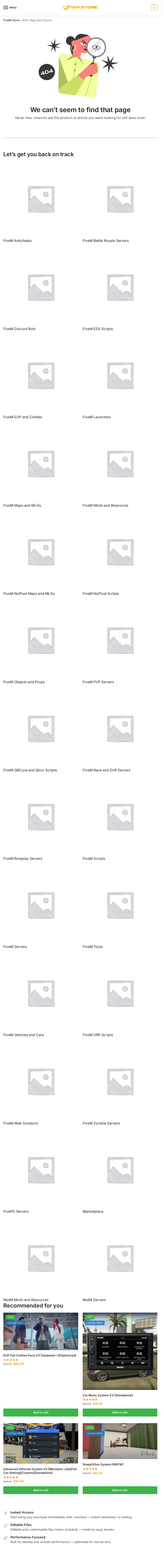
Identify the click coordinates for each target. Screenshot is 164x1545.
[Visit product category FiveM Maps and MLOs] (40, 467)
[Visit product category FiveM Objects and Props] (40, 643)
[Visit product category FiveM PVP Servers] (120, 643)
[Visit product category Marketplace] (120, 1173)
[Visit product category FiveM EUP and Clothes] (40, 378)
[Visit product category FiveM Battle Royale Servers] (120, 202)
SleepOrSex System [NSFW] (103, 1464)
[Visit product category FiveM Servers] (40, 908)
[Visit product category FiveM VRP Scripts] (120, 996)
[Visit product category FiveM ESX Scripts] (120, 290)
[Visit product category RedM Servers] (120, 1261)
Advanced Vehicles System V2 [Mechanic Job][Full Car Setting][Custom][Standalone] (40, 1471)
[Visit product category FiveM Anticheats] (40, 202)
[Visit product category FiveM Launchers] (120, 378)
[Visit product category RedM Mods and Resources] (40, 1261)
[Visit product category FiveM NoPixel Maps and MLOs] (40, 555)
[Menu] (10, 7)
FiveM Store (11, 20)
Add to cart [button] (40, 1412)
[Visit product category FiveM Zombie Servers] (120, 1084)
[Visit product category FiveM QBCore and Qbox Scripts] (40, 731)
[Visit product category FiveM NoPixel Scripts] (120, 555)
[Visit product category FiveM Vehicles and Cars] (40, 996)
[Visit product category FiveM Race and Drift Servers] (120, 731)
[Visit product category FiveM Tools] (120, 908)
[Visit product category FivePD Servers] (40, 1173)
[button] (153, 8)
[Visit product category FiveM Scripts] (120, 820)
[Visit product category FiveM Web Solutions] (40, 1084)
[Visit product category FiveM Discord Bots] (40, 290)
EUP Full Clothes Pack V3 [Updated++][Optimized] (39, 1355)
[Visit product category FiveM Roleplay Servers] (40, 820)
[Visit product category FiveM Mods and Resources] (120, 467)
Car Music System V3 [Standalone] (108, 1395)
